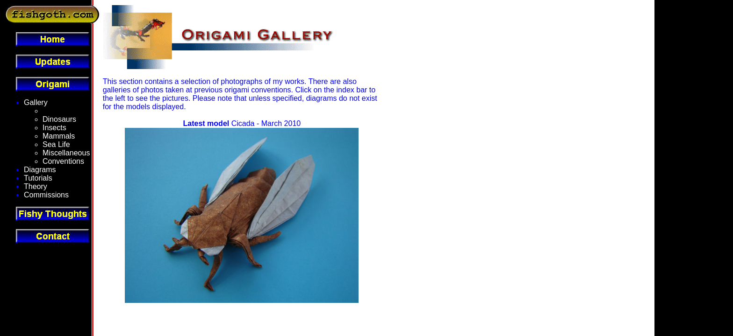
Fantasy (56, 111)
